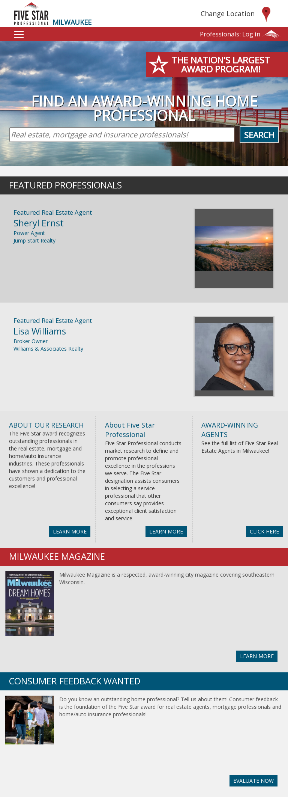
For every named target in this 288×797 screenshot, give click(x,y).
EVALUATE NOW (253, 780)
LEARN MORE (70, 531)
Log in (230, 34)
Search (259, 134)
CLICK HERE (264, 531)
